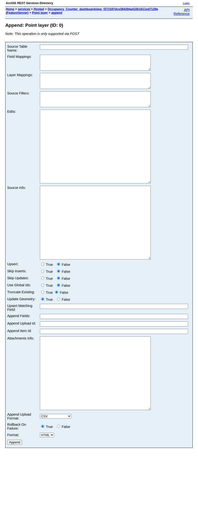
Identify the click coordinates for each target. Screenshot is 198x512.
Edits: (11, 120)
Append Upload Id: (21, 361)
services (24, 9)
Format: (13, 487)
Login (186, 3)
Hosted (39, 9)
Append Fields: (18, 353)
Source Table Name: (17, 48)
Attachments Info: (20, 376)
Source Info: (16, 211)
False (63, 302)
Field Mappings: (19, 57)
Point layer (40, 12)
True (48, 302)
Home (10, 9)
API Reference (182, 12)
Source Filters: (18, 99)
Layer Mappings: (20, 78)
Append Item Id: (19, 368)
